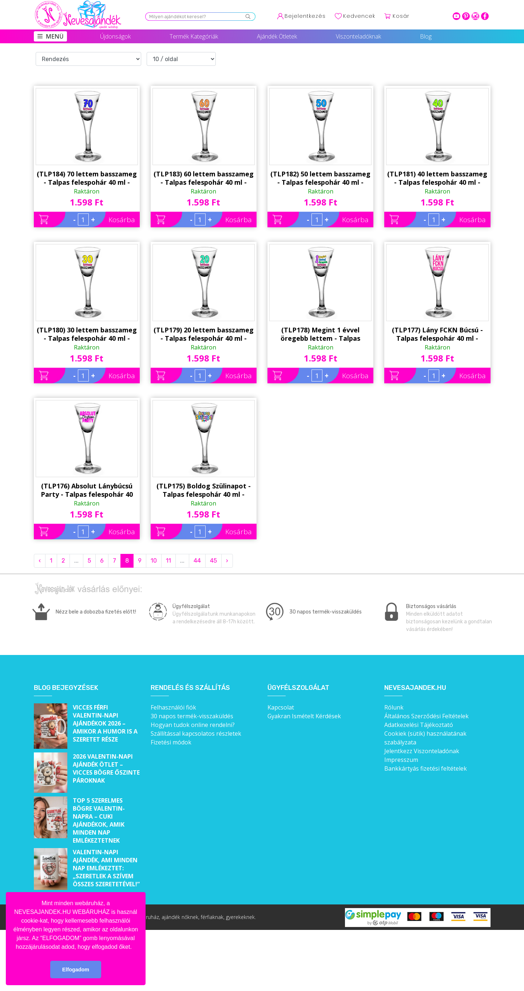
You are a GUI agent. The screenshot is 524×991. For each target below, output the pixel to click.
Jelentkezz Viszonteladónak (421, 751)
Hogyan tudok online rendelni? (193, 725)
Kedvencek (359, 16)
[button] (134, 947)
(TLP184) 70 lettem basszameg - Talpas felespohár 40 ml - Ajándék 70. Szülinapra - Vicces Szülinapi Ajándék (87, 178)
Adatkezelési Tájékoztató (418, 725)
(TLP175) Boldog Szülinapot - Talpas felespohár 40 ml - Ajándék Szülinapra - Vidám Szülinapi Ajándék (203, 490)
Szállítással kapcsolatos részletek (196, 734)
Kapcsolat (280, 707)
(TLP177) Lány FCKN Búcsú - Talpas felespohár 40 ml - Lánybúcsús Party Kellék (437, 334)
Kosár (401, 16)
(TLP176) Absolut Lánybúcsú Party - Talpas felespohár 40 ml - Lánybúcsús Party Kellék (87, 490)
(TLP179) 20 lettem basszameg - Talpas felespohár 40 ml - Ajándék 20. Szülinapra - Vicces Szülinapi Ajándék (204, 334)
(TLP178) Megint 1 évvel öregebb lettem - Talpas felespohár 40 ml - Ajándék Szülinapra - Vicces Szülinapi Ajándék (320, 334)
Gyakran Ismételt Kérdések (304, 716)
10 (154, 560)
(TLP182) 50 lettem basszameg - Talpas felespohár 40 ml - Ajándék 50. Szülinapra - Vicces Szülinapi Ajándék (320, 178)
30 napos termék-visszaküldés (192, 716)
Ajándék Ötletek (277, 36)
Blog (426, 36)
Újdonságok (115, 36)
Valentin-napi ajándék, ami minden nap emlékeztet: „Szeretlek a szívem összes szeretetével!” (106, 868)
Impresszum (401, 760)
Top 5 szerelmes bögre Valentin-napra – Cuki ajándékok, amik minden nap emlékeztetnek (99, 820)
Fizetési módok (171, 742)
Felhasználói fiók (173, 707)
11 (168, 560)
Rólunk (394, 707)
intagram (475, 16)
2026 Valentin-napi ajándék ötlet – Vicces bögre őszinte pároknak (106, 768)
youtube (456, 16)
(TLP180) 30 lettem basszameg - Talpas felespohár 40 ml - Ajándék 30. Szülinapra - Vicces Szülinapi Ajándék (87, 334)
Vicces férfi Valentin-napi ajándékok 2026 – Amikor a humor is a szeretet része (105, 723)
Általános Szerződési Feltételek (426, 716)
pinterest (466, 16)
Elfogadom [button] (75, 969)
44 (197, 560)
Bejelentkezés (305, 16)
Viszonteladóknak (358, 36)
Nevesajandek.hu (415, 688)
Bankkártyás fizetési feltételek (425, 768)
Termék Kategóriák (194, 36)
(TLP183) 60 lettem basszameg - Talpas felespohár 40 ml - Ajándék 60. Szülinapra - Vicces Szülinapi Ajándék (204, 178)
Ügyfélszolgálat (298, 688)
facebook (485, 16)
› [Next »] (227, 560)
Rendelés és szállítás (190, 688)
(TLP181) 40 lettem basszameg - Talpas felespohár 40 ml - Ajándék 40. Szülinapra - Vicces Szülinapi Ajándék (437, 178)
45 (213, 560)
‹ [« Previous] (40, 560)
